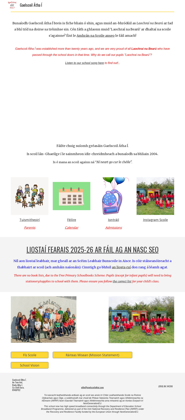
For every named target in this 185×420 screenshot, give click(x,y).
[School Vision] (29, 365)
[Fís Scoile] (29, 355)
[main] (92, 30)
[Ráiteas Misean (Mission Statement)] (92, 355)
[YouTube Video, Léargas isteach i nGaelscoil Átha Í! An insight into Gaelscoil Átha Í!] (92, 106)
